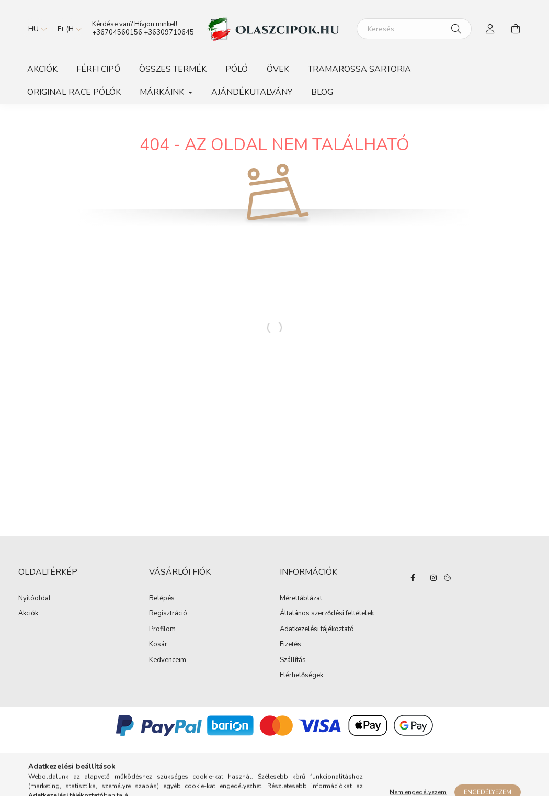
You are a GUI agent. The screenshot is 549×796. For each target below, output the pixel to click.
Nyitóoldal (34, 598)
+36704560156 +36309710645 (143, 32)
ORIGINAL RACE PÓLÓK (74, 92)
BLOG (322, 92)
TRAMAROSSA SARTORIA (359, 69)
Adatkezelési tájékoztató (317, 629)
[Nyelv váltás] (35, 28)
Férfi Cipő (98, 69)
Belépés (162, 599)
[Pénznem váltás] (67, 28)
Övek (278, 69)
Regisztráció (168, 614)
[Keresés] (414, 28)
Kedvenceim (167, 660)
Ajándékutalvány (251, 92)
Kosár (158, 645)
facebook (412, 577)
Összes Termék (173, 69)
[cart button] (515, 28)
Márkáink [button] (163, 92)
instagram (433, 577)
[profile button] (490, 28)
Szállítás (293, 660)
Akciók (42, 69)
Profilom (162, 629)
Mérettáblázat (301, 599)
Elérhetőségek (301, 675)
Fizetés (290, 645)
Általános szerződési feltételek (327, 614)
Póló (236, 69)
